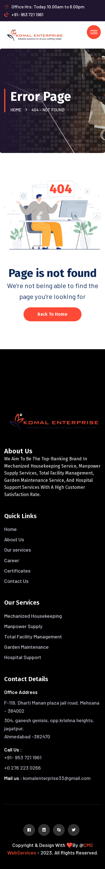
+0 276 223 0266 (22, 768)
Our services (17, 550)
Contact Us (16, 581)
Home (16, 109)
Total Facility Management (33, 636)
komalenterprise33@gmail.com (56, 778)
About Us (14, 539)
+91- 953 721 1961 (23, 14)
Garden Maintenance (26, 647)
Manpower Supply (23, 626)
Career (11, 560)
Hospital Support (22, 657)
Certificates (17, 571)
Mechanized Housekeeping (33, 616)
